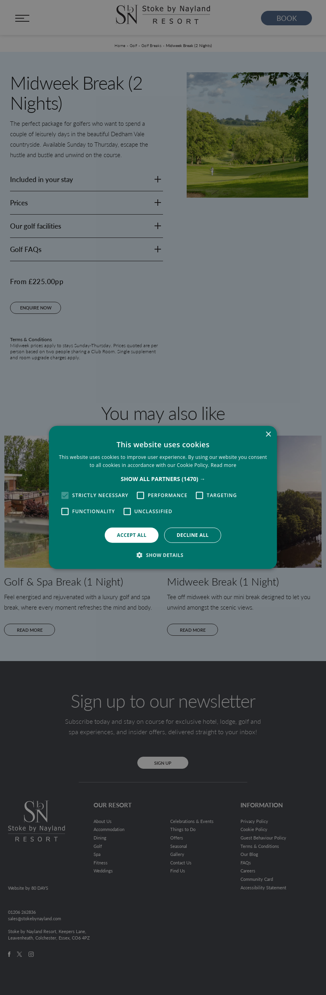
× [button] (268, 435)
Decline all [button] (193, 535)
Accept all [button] (132, 535)
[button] (163, 479)
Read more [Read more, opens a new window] (223, 465)
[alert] (163, 497)
